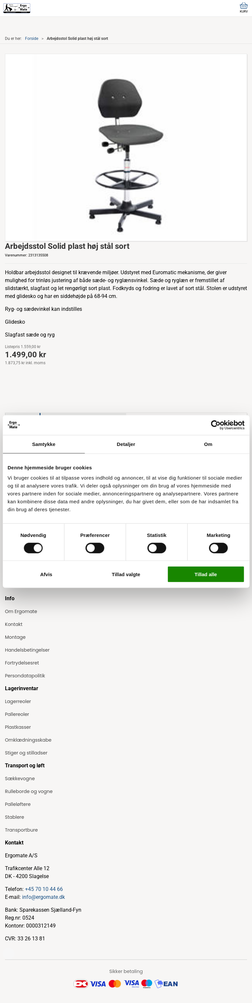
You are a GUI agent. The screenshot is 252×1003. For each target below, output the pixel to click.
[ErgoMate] (17, 8)
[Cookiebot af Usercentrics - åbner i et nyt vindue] (215, 425)
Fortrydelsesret (22, 663)
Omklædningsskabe (28, 740)
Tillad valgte (126, 574)
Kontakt (13, 624)
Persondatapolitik (25, 675)
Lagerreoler (18, 701)
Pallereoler (17, 714)
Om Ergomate (21, 611)
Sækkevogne (20, 778)
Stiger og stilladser (26, 753)
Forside (31, 38)
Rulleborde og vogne (29, 791)
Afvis (46, 574)
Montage (15, 637)
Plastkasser (18, 727)
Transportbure (21, 830)
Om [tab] (208, 444)
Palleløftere (18, 804)
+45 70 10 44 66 (44, 889)
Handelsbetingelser (27, 650)
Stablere (14, 817)
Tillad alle (206, 574)
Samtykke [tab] (43, 444)
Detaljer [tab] (126, 444)
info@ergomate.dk (43, 897)
